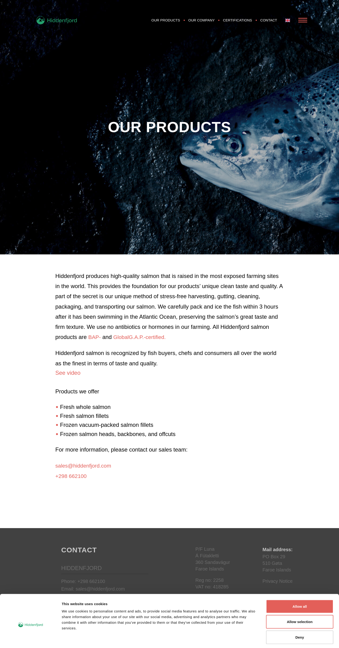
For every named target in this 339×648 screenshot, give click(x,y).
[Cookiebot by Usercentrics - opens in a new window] (30, 638)
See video (68, 373)
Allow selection (299, 602)
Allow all (300, 586)
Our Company (201, 23)
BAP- (94, 337)
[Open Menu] (302, 23)
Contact (268, 23)
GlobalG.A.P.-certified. (142, 337)
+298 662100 (72, 476)
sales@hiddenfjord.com (84, 465)
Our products (165, 23)
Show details (247, 639)
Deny (299, 617)
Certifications (237, 23)
